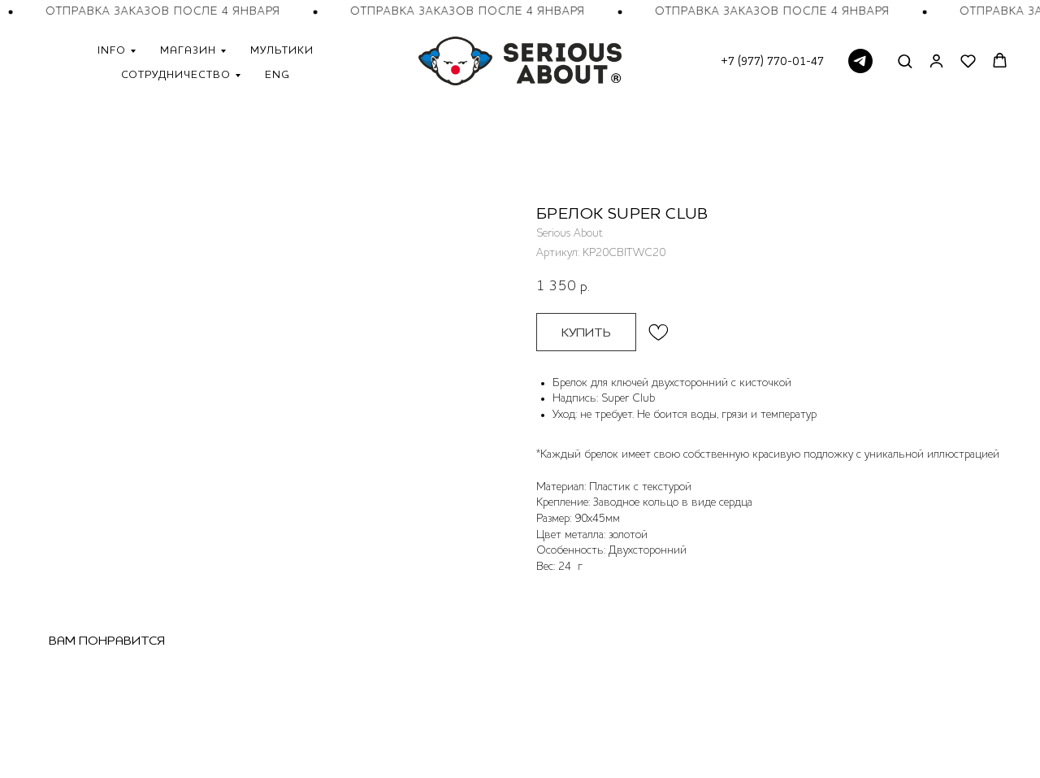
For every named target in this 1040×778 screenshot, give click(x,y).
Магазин (188, 49)
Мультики (282, 49)
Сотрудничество (176, 73)
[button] (904, 60)
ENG (277, 73)
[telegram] (860, 61)
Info (112, 49)
